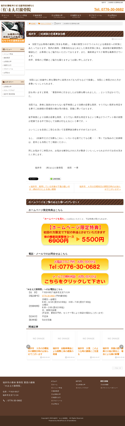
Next (121, 347)
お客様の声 (60, 16)
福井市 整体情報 (9, 94)
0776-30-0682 (48, 296)
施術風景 (41, 16)
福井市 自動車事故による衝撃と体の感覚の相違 (63, 351)
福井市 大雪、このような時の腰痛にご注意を (88, 351)
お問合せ (116, 16)
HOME (32, 23)
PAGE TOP (117, 368)
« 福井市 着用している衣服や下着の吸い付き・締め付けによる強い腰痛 (49, 187)
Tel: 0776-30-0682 (109, 9)
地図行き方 (78, 16)
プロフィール (97, 16)
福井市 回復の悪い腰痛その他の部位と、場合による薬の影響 (113, 351)
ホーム (7, 16)
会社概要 (105, 384)
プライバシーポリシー (109, 388)
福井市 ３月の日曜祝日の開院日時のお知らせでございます (38, 351)
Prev (28, 347)
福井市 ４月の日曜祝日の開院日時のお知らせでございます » (100, 187)
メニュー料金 (22, 16)
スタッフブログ (44, 23)
